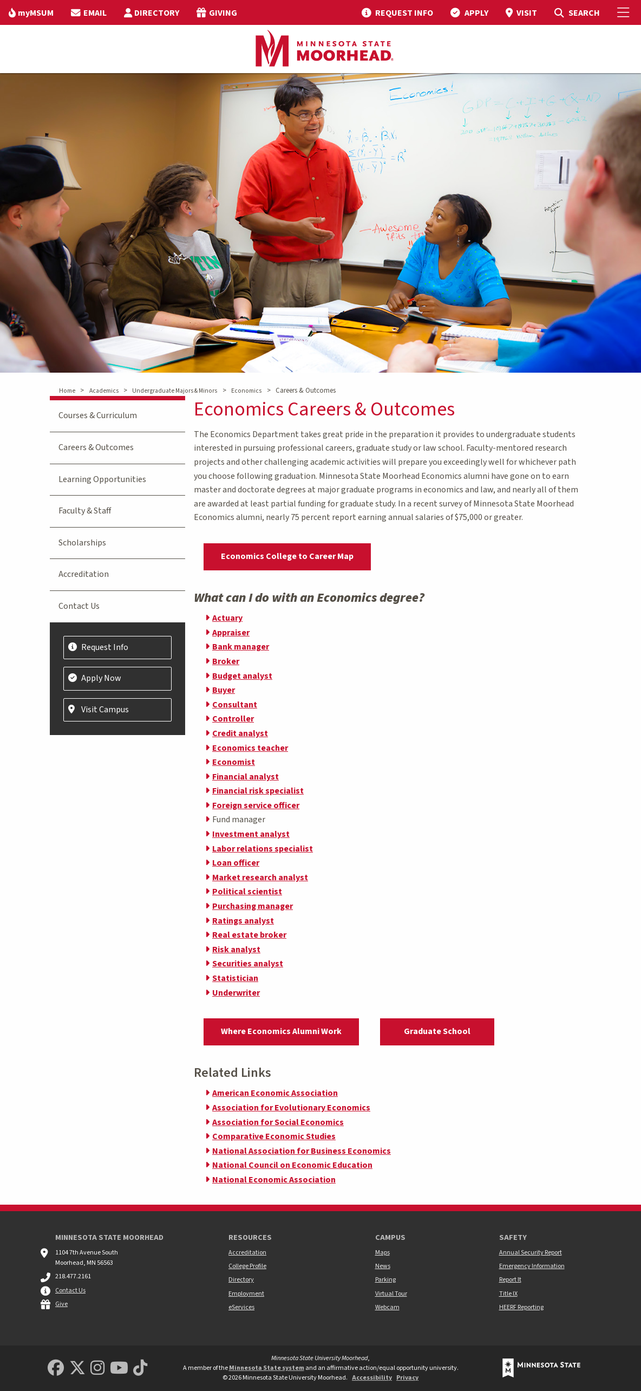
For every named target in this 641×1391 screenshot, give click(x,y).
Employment (246, 1293)
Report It (510, 1279)
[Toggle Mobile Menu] (625, 12)
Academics (104, 390)
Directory (241, 1279)
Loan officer (235, 863)
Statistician (235, 978)
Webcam (387, 1307)
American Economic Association (275, 1093)
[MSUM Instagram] (97, 1368)
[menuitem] (31, 12)
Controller (233, 719)
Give (61, 1304)
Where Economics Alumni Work (281, 1031)
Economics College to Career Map (287, 556)
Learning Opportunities (102, 479)
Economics (246, 390)
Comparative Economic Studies (274, 1136)
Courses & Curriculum (97, 415)
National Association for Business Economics (301, 1151)
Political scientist (247, 892)
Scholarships (82, 543)
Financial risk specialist (258, 791)
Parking (385, 1279)
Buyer (223, 690)
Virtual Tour (391, 1293)
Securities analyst (247, 964)
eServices (241, 1307)
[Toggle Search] (577, 12)
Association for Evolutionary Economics (291, 1108)
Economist (233, 762)
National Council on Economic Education (292, 1165)
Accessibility (372, 1377)
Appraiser (231, 633)
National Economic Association (274, 1180)
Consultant (234, 705)
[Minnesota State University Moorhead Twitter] (77, 1368)
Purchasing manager (252, 906)
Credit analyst (240, 733)
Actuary (227, 618)
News (382, 1266)
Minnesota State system (266, 1368)
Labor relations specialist (262, 849)
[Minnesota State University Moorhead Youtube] (119, 1368)
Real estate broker (249, 935)
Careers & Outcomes (96, 447)
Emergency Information (532, 1266)
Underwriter (236, 993)
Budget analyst (242, 676)
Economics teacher (250, 748)
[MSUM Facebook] (56, 1368)
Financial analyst (245, 777)
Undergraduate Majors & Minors (174, 390)
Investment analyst (251, 834)
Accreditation (83, 574)
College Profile (247, 1266)
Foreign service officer (255, 805)
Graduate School (437, 1031)
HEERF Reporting (521, 1307)
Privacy (407, 1377)
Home (67, 390)
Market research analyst (260, 877)
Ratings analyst (243, 921)
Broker (225, 661)
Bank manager (240, 647)
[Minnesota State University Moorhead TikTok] (140, 1368)
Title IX (508, 1293)
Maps (382, 1252)
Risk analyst (236, 949)
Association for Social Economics (278, 1122)
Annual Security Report (530, 1252)
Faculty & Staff (84, 511)
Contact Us (79, 606)
